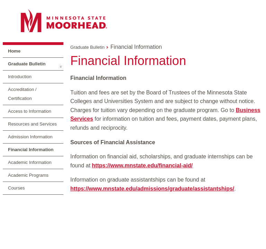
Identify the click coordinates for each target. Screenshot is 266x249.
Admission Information (30, 136)
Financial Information (30, 149)
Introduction (20, 76)
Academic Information (30, 162)
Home (14, 51)
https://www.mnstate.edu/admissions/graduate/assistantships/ (152, 189)
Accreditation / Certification (22, 94)
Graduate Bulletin (26, 63)
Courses (16, 188)
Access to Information (29, 111)
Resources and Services (32, 124)
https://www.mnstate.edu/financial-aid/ (142, 165)
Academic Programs (28, 175)
